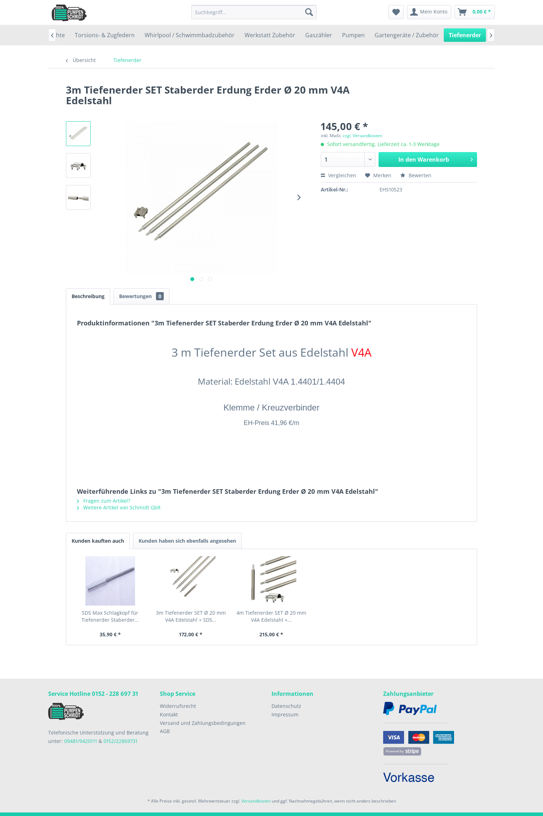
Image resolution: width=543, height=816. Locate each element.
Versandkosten (256, 801)
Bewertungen (141, 296)
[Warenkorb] (474, 12)
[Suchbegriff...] (254, 12)
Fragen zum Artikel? (103, 500)
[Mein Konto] (429, 12)
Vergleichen (338, 175)
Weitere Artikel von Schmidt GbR (119, 507)
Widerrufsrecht (178, 706)
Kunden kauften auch (98, 540)
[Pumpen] (353, 35)
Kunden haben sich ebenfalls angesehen (187, 540)
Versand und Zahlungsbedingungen (203, 723)
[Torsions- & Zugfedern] (105, 35)
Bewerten (415, 175)
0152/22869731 (120, 741)
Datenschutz (286, 706)
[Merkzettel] (396, 12)
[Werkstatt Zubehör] (270, 35)
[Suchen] (309, 12)
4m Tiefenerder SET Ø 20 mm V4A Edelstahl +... (271, 616)
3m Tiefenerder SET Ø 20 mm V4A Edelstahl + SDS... (191, 616)
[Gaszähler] (318, 35)
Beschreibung (88, 296)
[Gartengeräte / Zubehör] (407, 35)
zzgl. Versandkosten (362, 136)
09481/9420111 (80, 741)
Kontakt (169, 714)
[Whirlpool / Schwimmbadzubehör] (190, 35)
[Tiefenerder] (465, 35)
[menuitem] (254, 12)
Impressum (285, 714)
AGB (165, 731)
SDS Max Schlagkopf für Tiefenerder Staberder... (110, 616)
